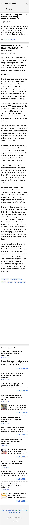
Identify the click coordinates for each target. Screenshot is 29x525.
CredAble (5, 279)
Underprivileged (19, 282)
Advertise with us (14, 512)
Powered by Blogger (14, 517)
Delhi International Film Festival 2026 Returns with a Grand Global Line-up (11, 397)
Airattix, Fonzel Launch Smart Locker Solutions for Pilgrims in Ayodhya (11, 419)
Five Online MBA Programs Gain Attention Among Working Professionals (11, 17)
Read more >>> (22, 368)
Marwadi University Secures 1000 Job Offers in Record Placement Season (12, 463)
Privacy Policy (22, 510)
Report (10, 282)
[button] (27, 15)
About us (4, 510)
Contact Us (12, 510)
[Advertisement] (14, 331)
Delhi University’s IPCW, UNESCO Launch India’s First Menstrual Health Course (11, 441)
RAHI (4, 282)
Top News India (11, 4)
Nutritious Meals (16, 279)
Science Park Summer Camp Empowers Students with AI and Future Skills (11, 485)
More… (9, 9)
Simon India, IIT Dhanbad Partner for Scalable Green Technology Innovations (11, 353)
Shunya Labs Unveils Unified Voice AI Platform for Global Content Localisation (12, 375)
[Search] (27, 4)
